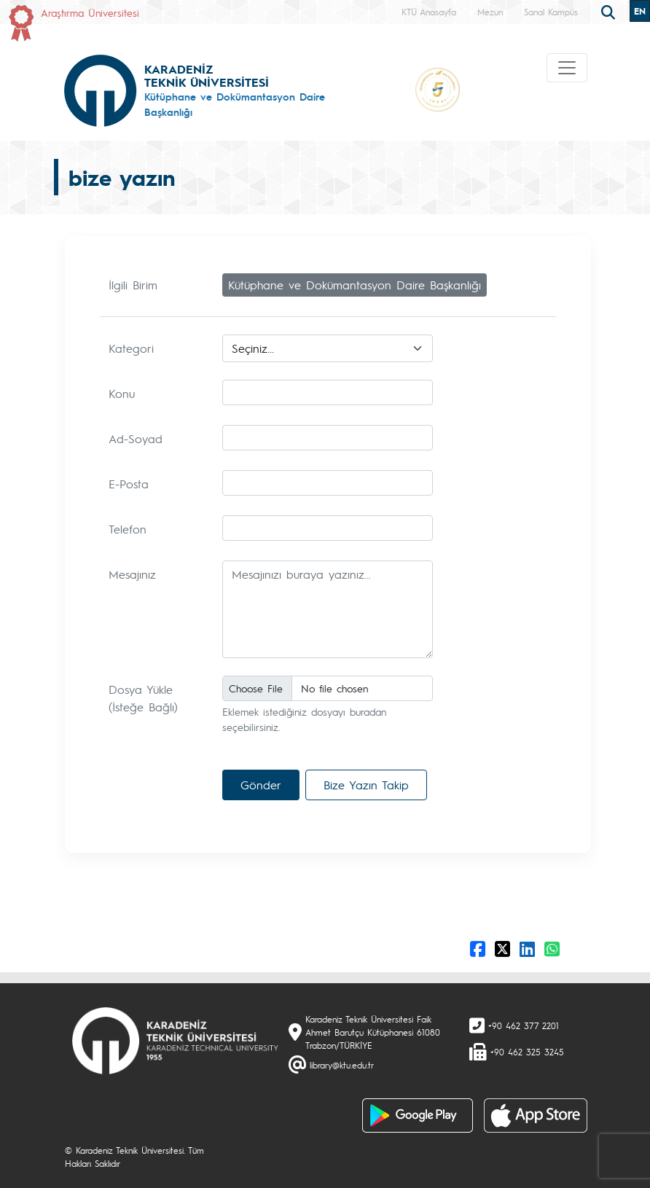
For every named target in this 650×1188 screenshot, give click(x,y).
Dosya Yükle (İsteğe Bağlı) (143, 697)
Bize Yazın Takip (366, 784)
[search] (610, 11)
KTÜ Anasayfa (429, 11)
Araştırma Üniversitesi (90, 12)
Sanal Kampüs (551, 11)
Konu (122, 393)
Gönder (260, 784)
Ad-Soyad (135, 438)
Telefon (127, 528)
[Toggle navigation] (567, 67)
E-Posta (129, 483)
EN (640, 11)
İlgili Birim (133, 284)
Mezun (490, 11)
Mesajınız (132, 574)
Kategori (131, 348)
